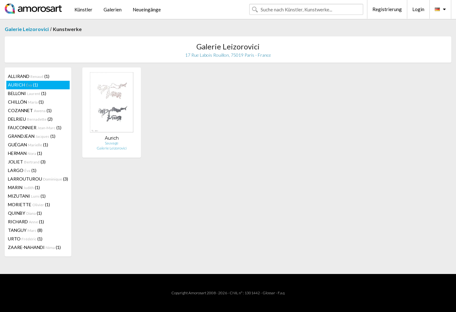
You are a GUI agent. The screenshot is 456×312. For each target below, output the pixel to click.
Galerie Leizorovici (27, 29)
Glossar (269, 292)
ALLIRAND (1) (28, 76)
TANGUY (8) (25, 230)
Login (418, 9)
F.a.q (281, 292)
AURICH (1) (23, 84)
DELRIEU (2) (30, 119)
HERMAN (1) (25, 153)
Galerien (113, 9)
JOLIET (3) (27, 161)
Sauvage (111, 143)
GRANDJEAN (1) (31, 136)
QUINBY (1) (25, 213)
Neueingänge (147, 9)
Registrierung (387, 9)
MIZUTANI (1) (27, 196)
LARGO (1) (22, 170)
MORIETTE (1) (29, 204)
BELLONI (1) (27, 93)
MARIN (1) (24, 187)
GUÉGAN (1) (28, 144)
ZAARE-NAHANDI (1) (34, 247)
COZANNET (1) (30, 110)
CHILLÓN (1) (26, 102)
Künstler (83, 9)
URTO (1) (25, 238)
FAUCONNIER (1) (34, 127)
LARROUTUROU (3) (38, 178)
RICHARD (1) (26, 221)
